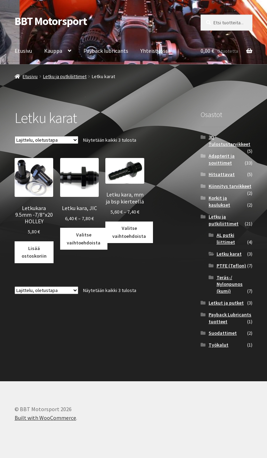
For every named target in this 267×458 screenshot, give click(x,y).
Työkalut (218, 345)
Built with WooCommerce (45, 417)
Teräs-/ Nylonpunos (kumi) (230, 284)
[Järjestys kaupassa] (46, 140)
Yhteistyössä (155, 50)
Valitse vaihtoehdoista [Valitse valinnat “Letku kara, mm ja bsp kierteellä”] (129, 232)
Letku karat (229, 254)
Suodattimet (223, 333)
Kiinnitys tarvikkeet (230, 186)
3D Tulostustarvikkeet (229, 140)
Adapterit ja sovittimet (222, 159)
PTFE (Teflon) (231, 266)
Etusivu (23, 50)
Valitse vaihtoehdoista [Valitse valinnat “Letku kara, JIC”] (83, 239)
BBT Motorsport (51, 21)
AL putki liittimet (226, 238)
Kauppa (53, 50)
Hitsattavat (222, 174)
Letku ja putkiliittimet (65, 76)
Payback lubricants (105, 50)
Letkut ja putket (226, 303)
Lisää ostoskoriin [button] (34, 252)
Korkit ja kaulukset (219, 201)
